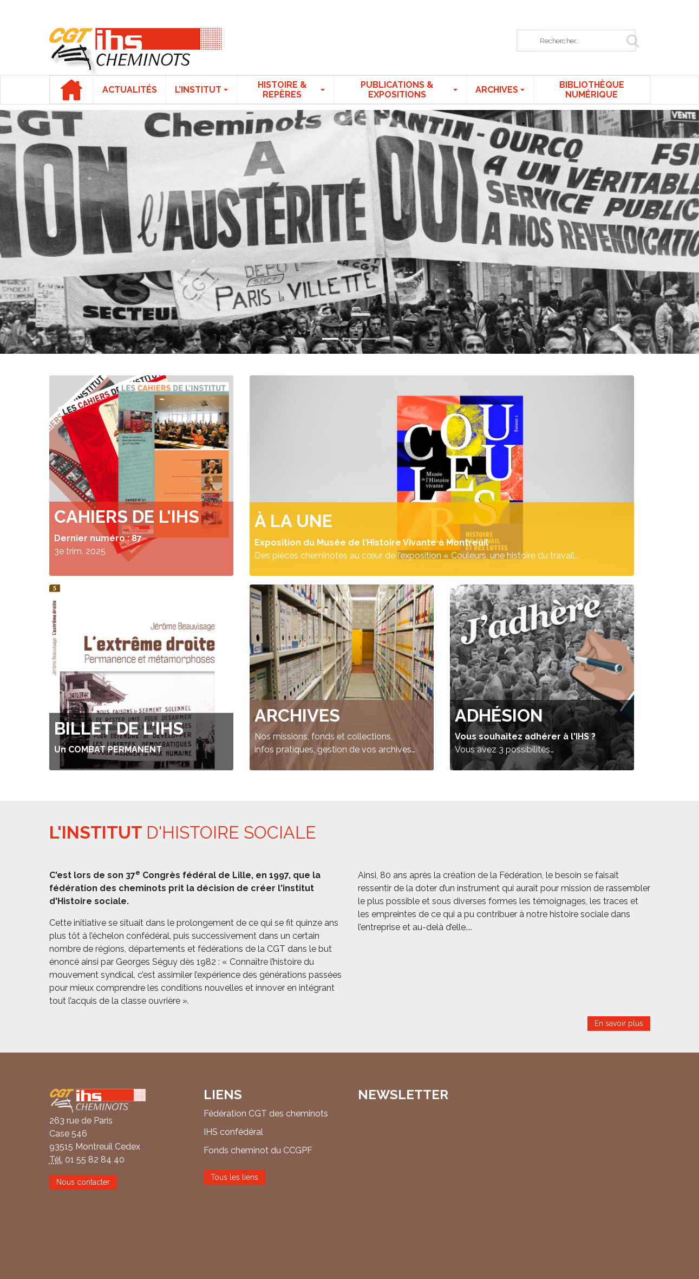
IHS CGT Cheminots (136, 51)
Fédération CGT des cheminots (266, 1113)
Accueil (72, 89)
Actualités (129, 90)
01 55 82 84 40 (95, 1159)
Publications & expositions (397, 90)
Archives (496, 90)
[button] (52, 232)
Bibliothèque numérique (591, 90)
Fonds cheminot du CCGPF (258, 1150)
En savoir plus (619, 1023)
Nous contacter (83, 1182)
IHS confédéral (233, 1132)
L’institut (198, 90)
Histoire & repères (282, 90)
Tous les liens (234, 1177)
